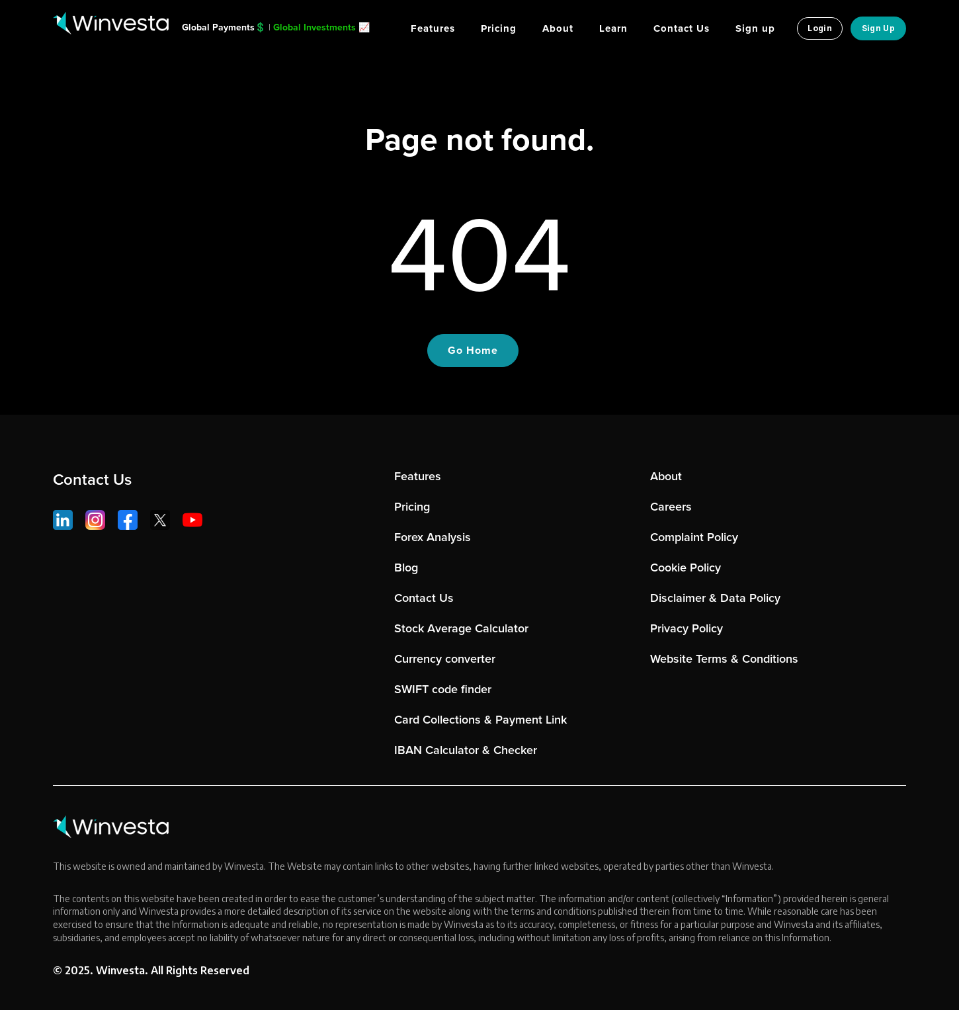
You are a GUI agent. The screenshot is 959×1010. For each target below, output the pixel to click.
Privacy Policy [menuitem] (686, 628)
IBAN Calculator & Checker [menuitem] (465, 750)
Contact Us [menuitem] (681, 28)
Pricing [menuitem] (499, 28)
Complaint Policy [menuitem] (694, 537)
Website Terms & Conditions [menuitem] (724, 658)
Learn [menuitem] (613, 28)
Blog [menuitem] (406, 567)
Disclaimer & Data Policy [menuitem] (715, 598)
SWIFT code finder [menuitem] (442, 689)
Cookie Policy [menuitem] (685, 567)
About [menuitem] (557, 28)
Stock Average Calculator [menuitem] (461, 628)
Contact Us (92, 479)
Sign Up (878, 28)
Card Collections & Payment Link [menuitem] (480, 719)
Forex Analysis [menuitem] (432, 537)
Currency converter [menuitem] (444, 658)
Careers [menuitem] (671, 506)
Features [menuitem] (433, 28)
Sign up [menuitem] (755, 28)
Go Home (473, 350)
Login (820, 28)
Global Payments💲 (224, 27)
